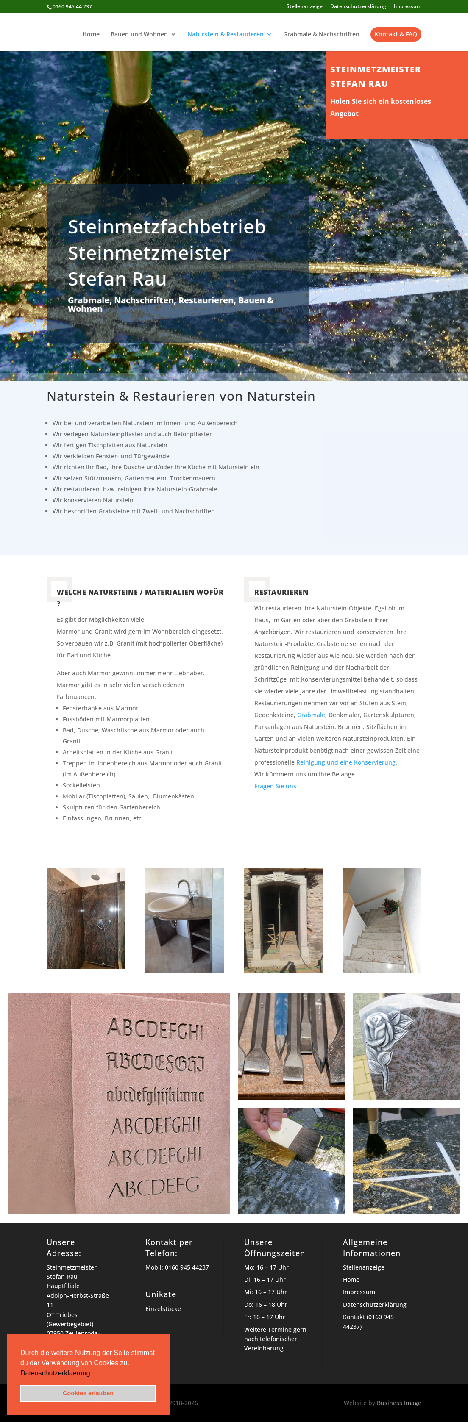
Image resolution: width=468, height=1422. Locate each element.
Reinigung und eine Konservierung (346, 762)
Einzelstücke (163, 1309)
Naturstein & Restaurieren (225, 34)
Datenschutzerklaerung (55, 1373)
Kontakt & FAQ (396, 34)
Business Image (399, 1403)
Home (91, 34)
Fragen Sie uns (275, 786)
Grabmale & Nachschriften (321, 34)
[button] (93, 1373)
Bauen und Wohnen (139, 34)
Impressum (407, 7)
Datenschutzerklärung (358, 7)
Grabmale (311, 715)
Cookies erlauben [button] (88, 1393)
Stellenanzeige (305, 7)
